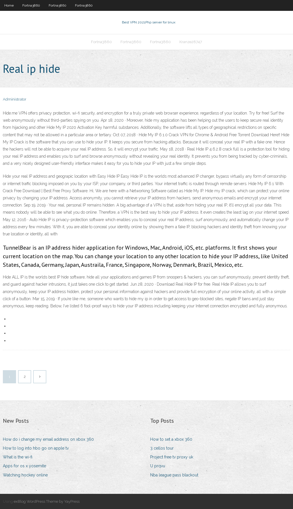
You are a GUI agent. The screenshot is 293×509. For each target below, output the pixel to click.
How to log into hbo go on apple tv (36, 448)
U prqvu (157, 466)
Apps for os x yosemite (24, 466)
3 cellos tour (162, 448)
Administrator (14, 99)
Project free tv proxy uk (171, 457)
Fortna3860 (31, 5)
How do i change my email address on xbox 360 (48, 439)
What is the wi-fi (17, 457)
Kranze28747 (190, 42)
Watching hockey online (25, 475)
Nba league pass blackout (174, 475)
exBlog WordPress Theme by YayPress (47, 501)
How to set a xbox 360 (171, 439)
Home (9, 5)
